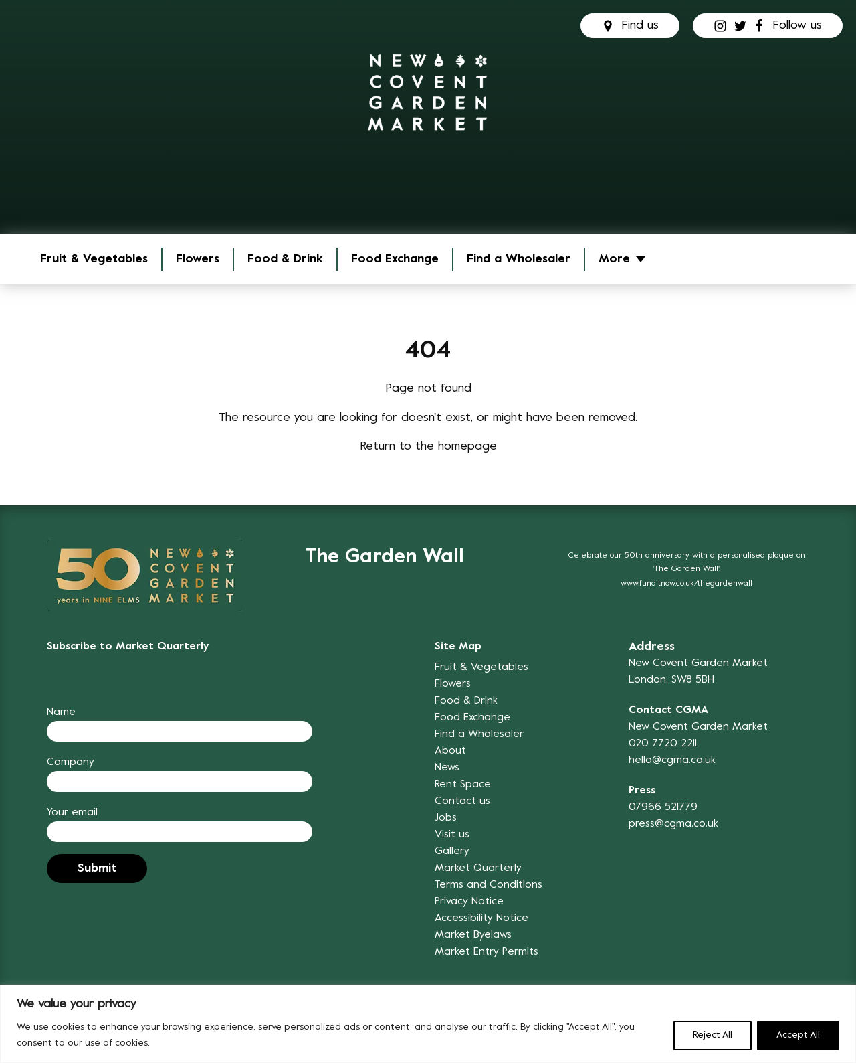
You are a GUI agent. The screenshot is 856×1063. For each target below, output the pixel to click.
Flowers (197, 259)
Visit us (452, 834)
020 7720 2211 (663, 743)
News (447, 767)
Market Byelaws (473, 935)
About (450, 751)
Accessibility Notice (481, 918)
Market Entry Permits (486, 952)
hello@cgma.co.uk (672, 760)
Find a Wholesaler (518, 259)
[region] (428, 1024)
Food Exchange (395, 259)
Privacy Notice (469, 901)
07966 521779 (663, 807)
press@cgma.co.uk (673, 824)
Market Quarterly (478, 868)
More (614, 259)
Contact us (462, 801)
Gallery (452, 851)
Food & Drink (285, 259)
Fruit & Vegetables (94, 259)
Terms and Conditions (488, 885)
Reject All (712, 1035)
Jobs (446, 818)
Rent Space (463, 784)
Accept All (798, 1035)
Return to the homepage (428, 447)
